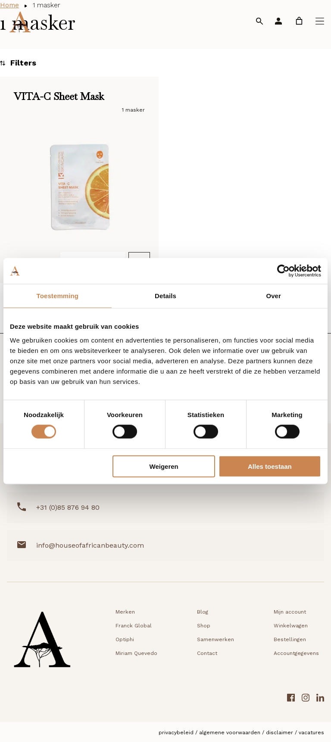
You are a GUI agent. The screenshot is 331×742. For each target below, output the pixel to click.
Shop (203, 626)
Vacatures (311, 732)
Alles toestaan (270, 466)
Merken (125, 612)
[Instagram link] (305, 698)
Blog (202, 612)
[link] (299, 21)
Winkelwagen (291, 626)
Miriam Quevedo (136, 653)
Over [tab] (273, 295)
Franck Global (134, 626)
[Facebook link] (291, 698)
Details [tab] (165, 295)
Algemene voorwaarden (229, 732)
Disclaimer (279, 732)
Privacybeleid (176, 732)
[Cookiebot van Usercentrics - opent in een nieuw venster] (283, 271)
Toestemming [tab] (58, 295)
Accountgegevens (296, 653)
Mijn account (290, 612)
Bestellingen (290, 639)
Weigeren (164, 466)
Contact (207, 653)
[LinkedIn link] (320, 698)
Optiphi (125, 639)
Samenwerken (215, 639)
